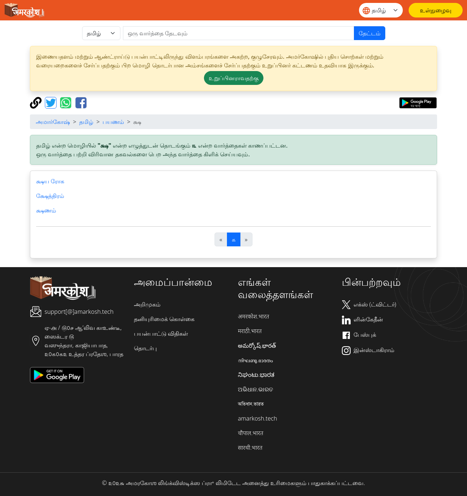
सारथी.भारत (250, 448)
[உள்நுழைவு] (436, 10)
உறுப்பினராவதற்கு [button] (234, 78)
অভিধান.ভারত (251, 404)
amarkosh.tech (257, 418)
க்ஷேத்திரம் (50, 196)
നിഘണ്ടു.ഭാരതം (255, 360)
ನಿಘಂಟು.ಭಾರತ (256, 375)
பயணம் (113, 122)
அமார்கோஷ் (53, 122)
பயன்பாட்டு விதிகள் (161, 333)
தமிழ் (86, 122)
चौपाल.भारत (250, 433)
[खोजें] (238, 33)
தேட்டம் (370, 33)
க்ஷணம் (46, 210)
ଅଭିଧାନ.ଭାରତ (255, 389)
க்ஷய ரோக (50, 181)
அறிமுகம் (147, 304)
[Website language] (381, 10)
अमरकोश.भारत (253, 316)
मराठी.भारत (250, 331)
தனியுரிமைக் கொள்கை (164, 319)
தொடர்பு (145, 348)
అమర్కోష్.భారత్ (257, 345)
